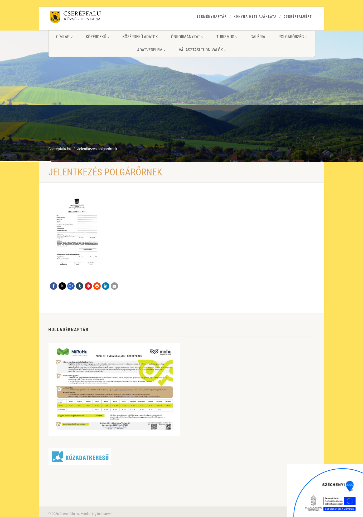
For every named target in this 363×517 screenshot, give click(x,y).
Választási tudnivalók (202, 49)
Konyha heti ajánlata (255, 16)
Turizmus (226, 36)
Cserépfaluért (298, 16)
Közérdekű (97, 36)
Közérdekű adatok (140, 36)
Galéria (257, 36)
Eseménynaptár (212, 16)
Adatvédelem (151, 49)
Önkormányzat (187, 36)
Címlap (64, 36)
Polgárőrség (292, 36)
